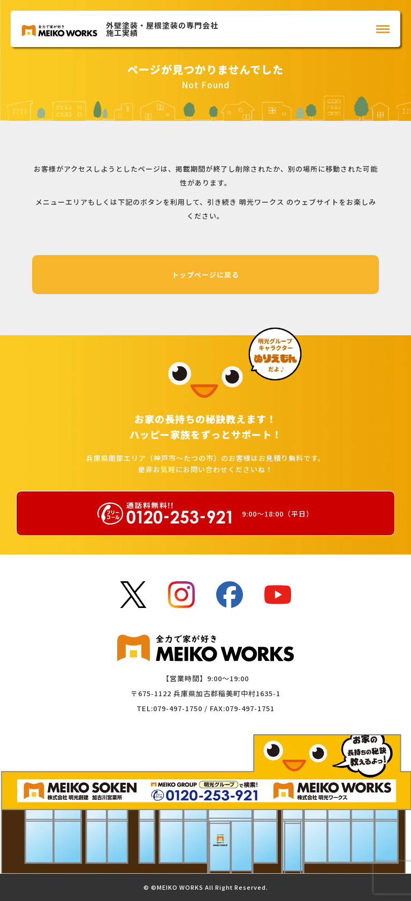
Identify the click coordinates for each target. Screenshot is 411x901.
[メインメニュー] (383, 29)
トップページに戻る (205, 274)
